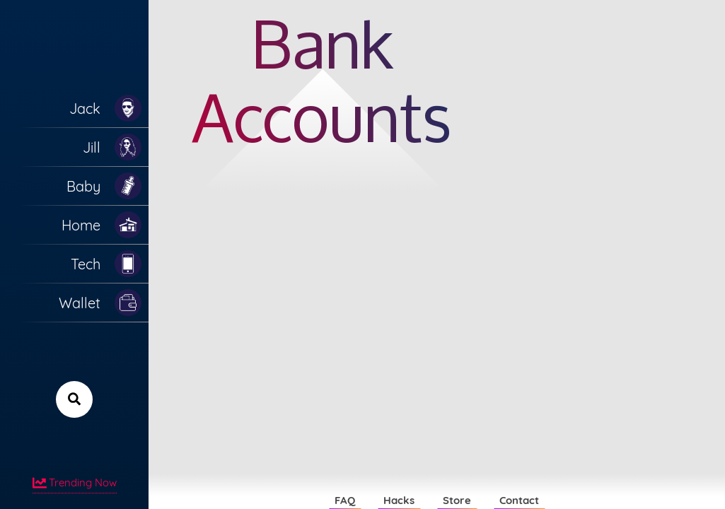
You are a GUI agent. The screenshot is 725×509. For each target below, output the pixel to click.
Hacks (398, 500)
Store (457, 500)
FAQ (345, 500)
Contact (519, 500)
